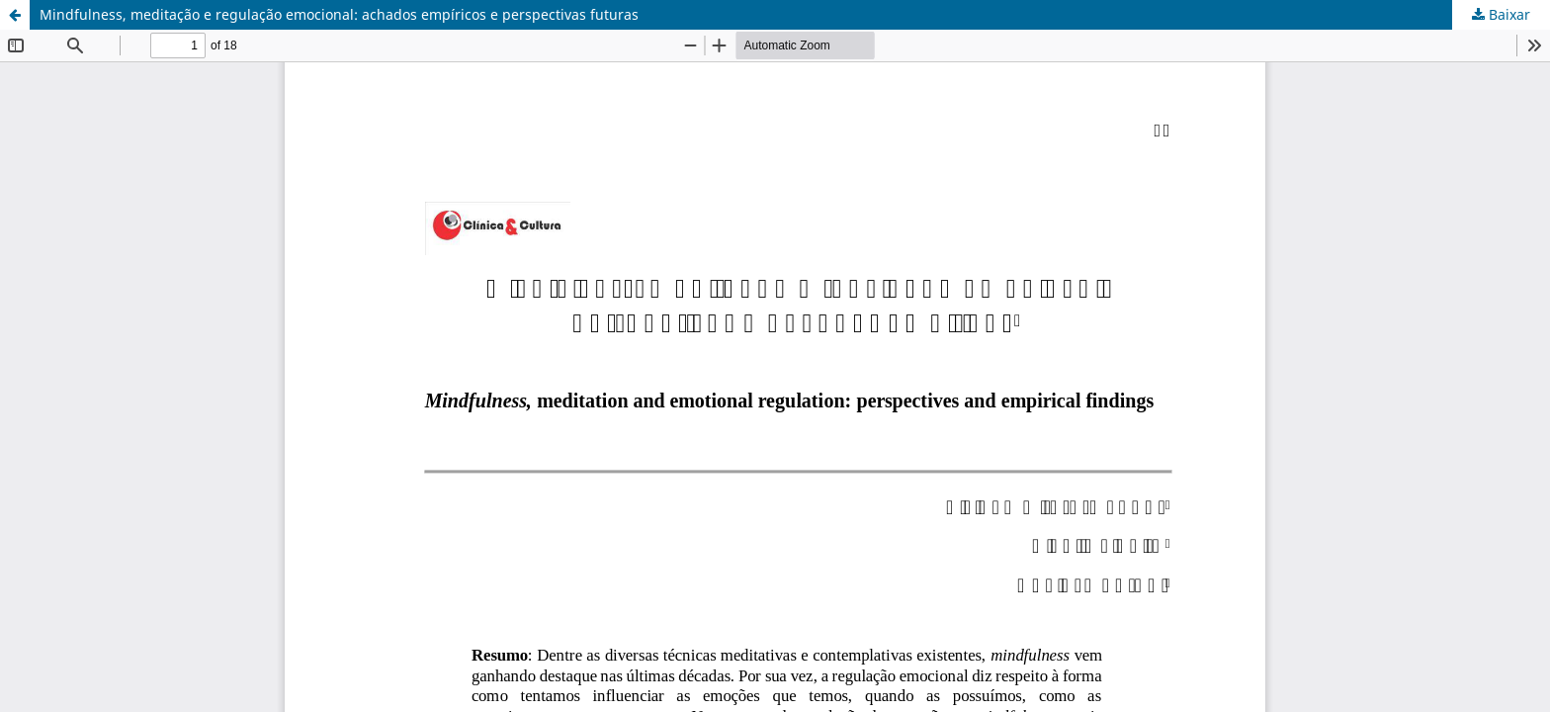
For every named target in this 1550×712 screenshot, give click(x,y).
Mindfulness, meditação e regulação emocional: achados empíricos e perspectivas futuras (339, 14)
